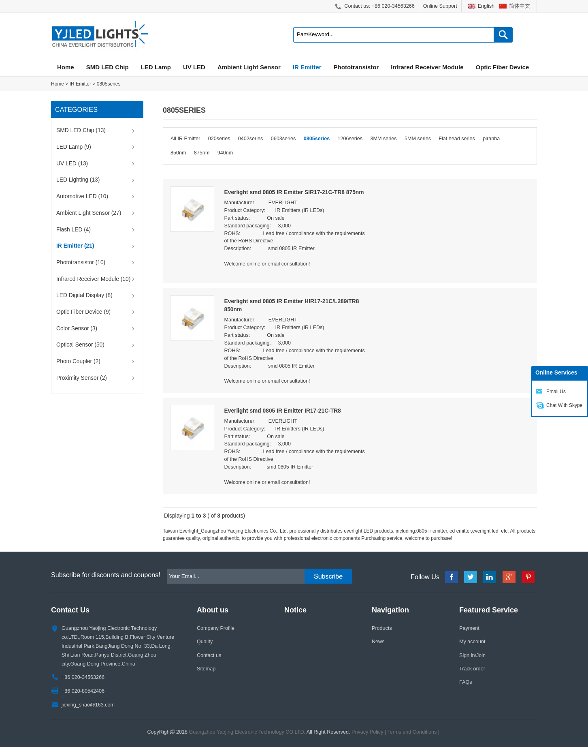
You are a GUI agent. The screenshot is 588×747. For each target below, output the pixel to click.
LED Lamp (156, 67)
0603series (283, 138)
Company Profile (215, 628)
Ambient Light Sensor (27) (88, 213)
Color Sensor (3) (76, 328)
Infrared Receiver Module (427, 67)
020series (219, 138)
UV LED (194, 67)
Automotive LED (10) (82, 196)
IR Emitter (307, 67)
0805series (109, 84)
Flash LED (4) (73, 230)
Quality (205, 641)
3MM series (383, 138)
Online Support (440, 6)
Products (382, 628)
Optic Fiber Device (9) (83, 312)
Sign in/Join (472, 655)
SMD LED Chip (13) (81, 130)
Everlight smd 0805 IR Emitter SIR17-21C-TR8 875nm (294, 192)
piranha (491, 138)
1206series (350, 138)
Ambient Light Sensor (249, 67)
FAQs (465, 682)
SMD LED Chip (107, 67)
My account (472, 641)
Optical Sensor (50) (80, 345)
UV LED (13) (72, 164)
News (378, 641)
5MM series (418, 138)
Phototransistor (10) (80, 262)
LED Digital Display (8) (84, 295)
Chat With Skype (564, 405)
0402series (250, 138)
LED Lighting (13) (78, 180)
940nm (225, 153)
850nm (178, 153)
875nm (202, 153)
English (486, 6)
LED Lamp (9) (73, 147)
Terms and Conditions (412, 732)
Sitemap (206, 669)
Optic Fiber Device (502, 67)
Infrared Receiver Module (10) (93, 279)
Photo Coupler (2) (78, 361)
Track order (472, 669)
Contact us (209, 655)
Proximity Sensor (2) (81, 378)
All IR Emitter (185, 138)
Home (65, 67)
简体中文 (519, 6)
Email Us (556, 391)
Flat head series (457, 138)
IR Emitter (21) (75, 246)
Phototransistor (356, 67)
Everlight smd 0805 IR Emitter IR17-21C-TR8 (282, 411)
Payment (469, 628)
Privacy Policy (367, 732)
